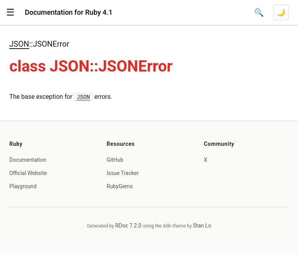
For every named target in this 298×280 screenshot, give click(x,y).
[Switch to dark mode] (281, 12)
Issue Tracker (123, 173)
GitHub (115, 160)
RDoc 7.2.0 (128, 225)
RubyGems (120, 186)
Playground (22, 186)
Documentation (28, 160)
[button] (10, 12)
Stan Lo (202, 225)
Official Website (28, 173)
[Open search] (259, 12)
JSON (19, 44)
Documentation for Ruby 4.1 (69, 12)
